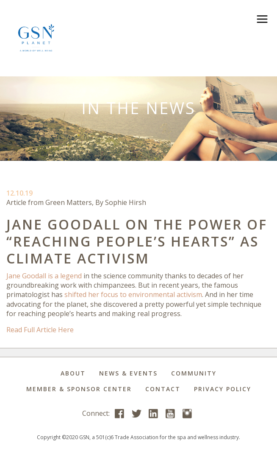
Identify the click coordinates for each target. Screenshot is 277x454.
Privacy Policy (222, 389)
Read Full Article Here (40, 329)
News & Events (128, 373)
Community (193, 373)
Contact (162, 389)
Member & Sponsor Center (79, 389)
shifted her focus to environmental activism (133, 294)
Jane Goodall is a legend (44, 275)
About (73, 373)
